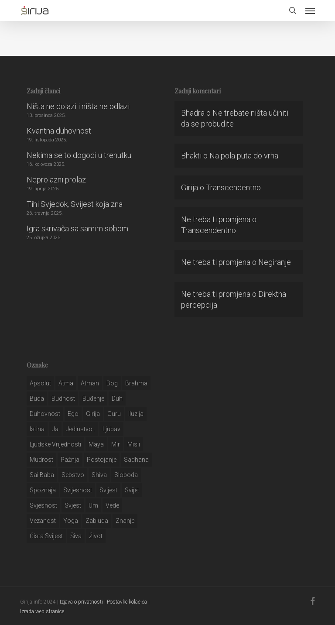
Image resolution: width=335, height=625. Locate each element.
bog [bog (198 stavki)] (112, 383)
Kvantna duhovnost (59, 130)
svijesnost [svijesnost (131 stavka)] (77, 490)
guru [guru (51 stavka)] (114, 413)
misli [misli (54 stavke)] (133, 444)
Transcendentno (233, 187)
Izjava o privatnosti (81, 602)
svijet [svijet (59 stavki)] (132, 490)
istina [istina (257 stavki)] (37, 429)
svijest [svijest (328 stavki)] (108, 490)
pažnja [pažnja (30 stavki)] (70, 459)
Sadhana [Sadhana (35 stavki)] (136, 459)
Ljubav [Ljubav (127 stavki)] (111, 429)
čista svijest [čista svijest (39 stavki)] (46, 535)
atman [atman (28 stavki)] (90, 383)
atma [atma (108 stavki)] (65, 383)
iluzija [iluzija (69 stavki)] (136, 413)
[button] (310, 10)
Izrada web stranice (42, 611)
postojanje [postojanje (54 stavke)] (101, 459)
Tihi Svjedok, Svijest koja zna (75, 204)
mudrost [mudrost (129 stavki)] (41, 459)
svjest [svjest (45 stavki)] (73, 505)
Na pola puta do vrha (243, 155)
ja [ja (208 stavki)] (55, 429)
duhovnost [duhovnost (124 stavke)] (45, 413)
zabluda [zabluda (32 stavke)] (96, 520)
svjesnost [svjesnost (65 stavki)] (43, 505)
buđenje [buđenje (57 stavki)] (93, 398)
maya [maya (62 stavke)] (96, 444)
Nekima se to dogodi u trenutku (79, 155)
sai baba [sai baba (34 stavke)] (42, 474)
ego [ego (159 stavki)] (73, 413)
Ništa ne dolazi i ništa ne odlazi (78, 106)
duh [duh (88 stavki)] (117, 398)
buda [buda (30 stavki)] (37, 398)
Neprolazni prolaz (56, 179)
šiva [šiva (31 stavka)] (76, 535)
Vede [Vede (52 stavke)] (112, 505)
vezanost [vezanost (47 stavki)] (43, 520)
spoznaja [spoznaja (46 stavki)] (43, 490)
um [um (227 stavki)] (93, 505)
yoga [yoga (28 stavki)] (70, 520)
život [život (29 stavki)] (96, 535)
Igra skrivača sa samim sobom (77, 228)
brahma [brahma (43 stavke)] (136, 383)
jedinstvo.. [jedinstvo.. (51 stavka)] (80, 429)
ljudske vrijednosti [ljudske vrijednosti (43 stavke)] (55, 444)
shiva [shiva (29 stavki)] (99, 474)
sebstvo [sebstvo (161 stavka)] (73, 474)
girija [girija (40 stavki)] (93, 413)
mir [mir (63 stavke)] (115, 444)
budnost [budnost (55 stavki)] (63, 398)
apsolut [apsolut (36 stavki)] (40, 383)
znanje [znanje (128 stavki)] (125, 520)
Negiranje (274, 262)
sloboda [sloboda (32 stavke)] (126, 474)
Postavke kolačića (127, 602)
